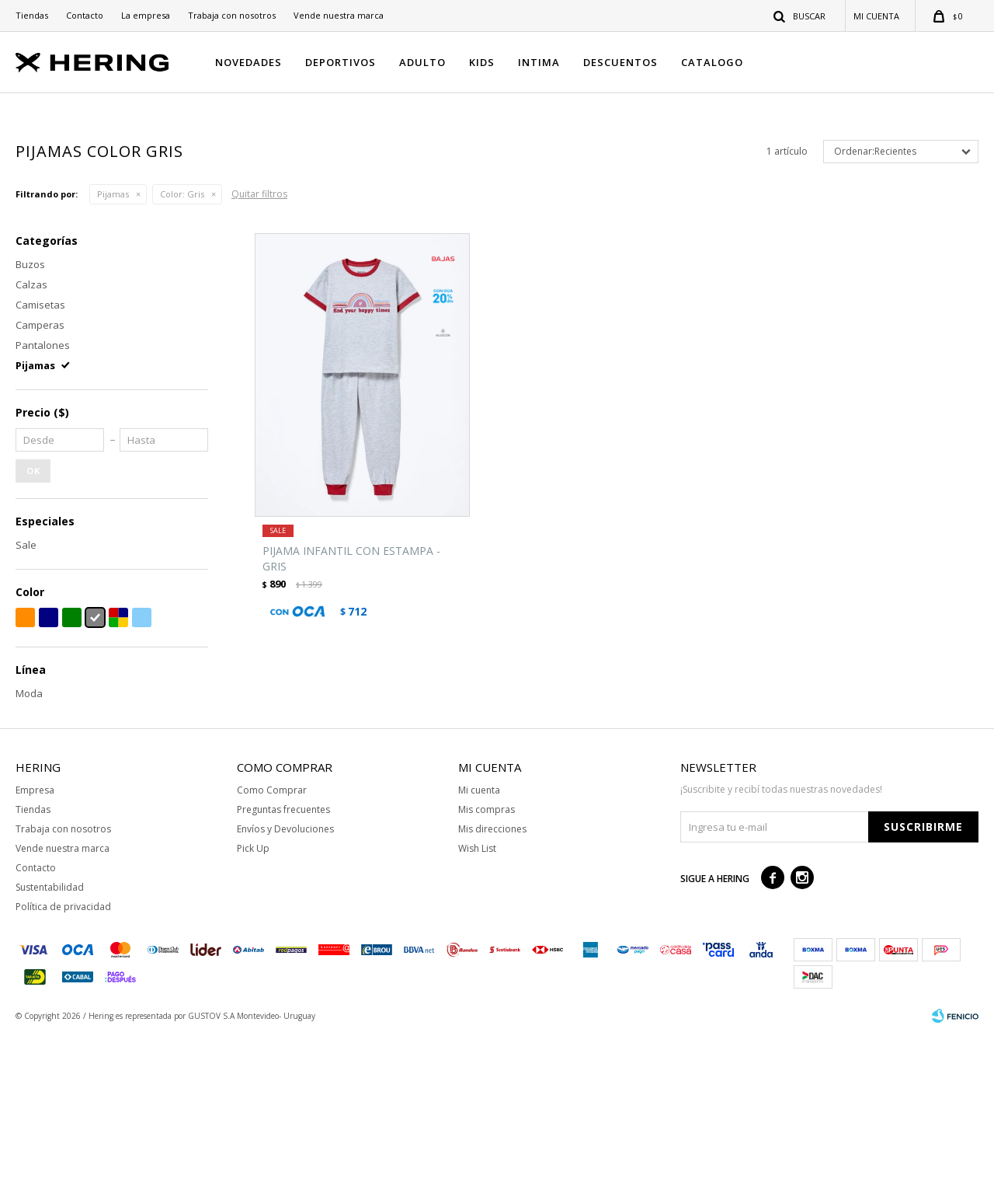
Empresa (35, 940)
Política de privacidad (63, 1057)
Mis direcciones (492, 979)
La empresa (145, 15)
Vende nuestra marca (339, 15)
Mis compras (486, 960)
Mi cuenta (479, 940)
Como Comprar (272, 940)
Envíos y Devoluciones (285, 979)
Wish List (477, 999)
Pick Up (253, 999)
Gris (182, 345)
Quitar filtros (259, 344)
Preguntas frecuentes (283, 960)
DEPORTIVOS (340, 62)
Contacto (84, 15)
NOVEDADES (248, 62)
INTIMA (539, 62)
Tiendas (32, 15)
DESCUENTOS (620, 62)
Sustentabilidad (50, 1038)
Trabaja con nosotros (232, 15)
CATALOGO (712, 62)
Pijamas (113, 345)
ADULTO (422, 62)
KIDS (482, 62)
